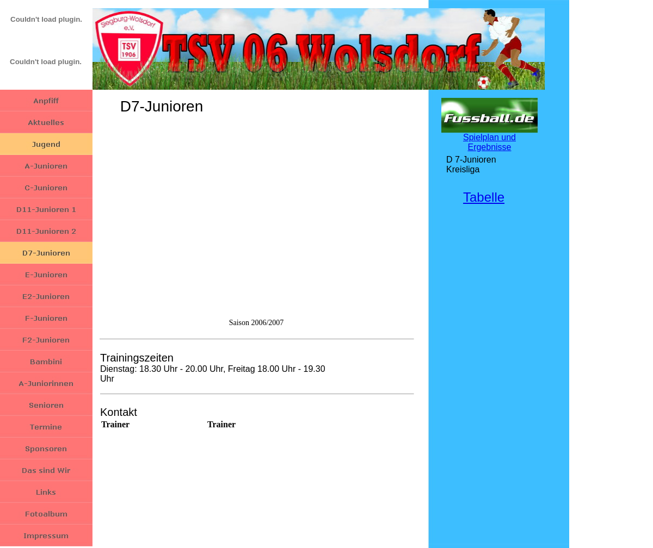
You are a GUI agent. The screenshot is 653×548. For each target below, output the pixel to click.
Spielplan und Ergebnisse (489, 142)
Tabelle (483, 197)
